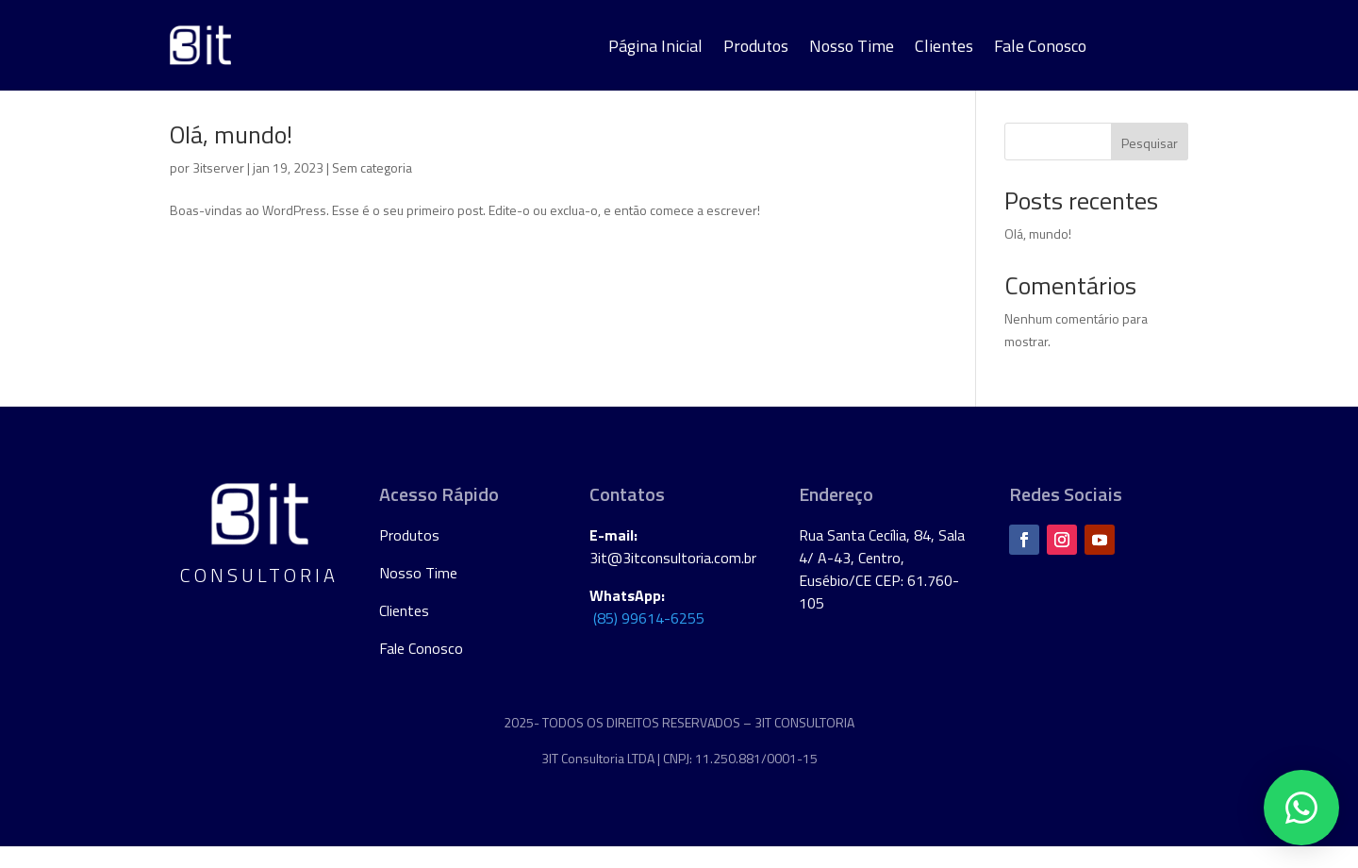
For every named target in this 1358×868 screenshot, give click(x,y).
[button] (1301, 807)
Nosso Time (851, 49)
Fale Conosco (1040, 49)
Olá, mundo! (231, 157)
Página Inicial (655, 49)
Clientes (944, 49)
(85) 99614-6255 (648, 640)
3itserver (218, 190)
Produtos (755, 49)
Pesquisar (1149, 165)
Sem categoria (372, 190)
